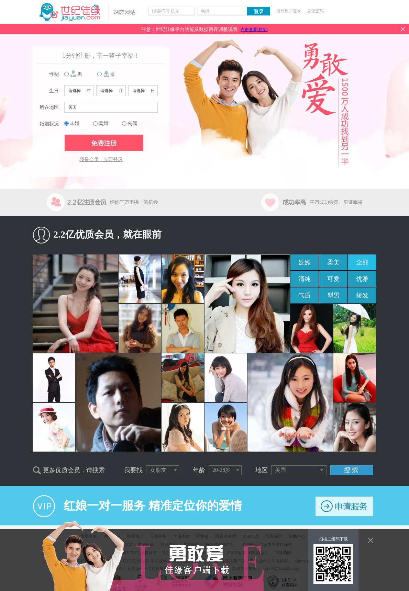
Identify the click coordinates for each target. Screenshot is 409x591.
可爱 (333, 278)
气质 (304, 295)
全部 (362, 262)
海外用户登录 (288, 11)
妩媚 (304, 262)
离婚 (103, 123)
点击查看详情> (254, 29)
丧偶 (132, 123)
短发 (362, 295)
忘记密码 (315, 11)
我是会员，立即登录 (101, 159)
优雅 (362, 278)
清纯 (304, 278)
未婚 (74, 123)
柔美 (333, 262)
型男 (333, 295)
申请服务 (344, 506)
